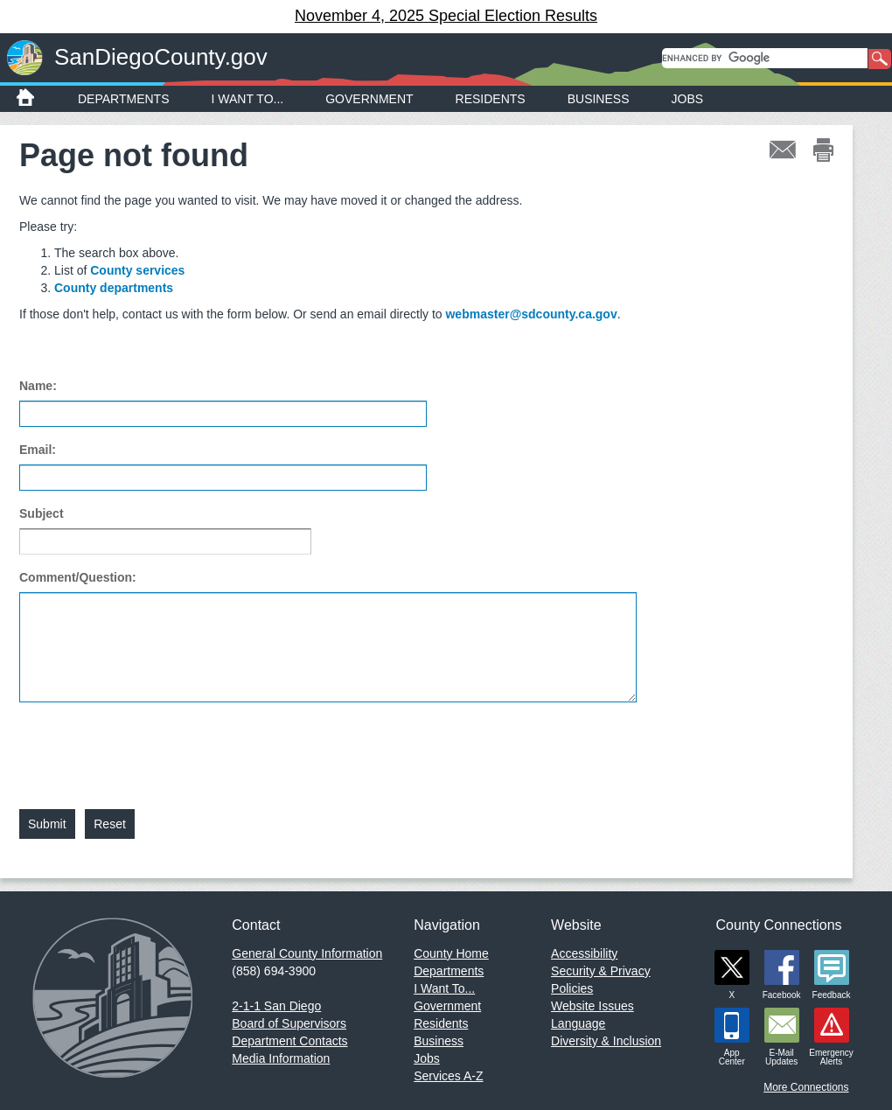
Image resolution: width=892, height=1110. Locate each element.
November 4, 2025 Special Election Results (446, 15)
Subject (41, 513)
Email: (37, 450)
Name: (38, 386)
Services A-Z (448, 1076)
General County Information (307, 953)
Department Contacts (289, 1041)
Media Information (281, 1058)
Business (599, 99)
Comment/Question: (77, 577)
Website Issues (592, 1006)
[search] (765, 58)
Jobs (688, 99)
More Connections (805, 1087)
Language (578, 1023)
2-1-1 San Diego (276, 1006)
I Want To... (248, 99)
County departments (113, 288)
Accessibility (584, 953)
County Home (451, 953)
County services (137, 270)
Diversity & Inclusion (606, 1041)
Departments (124, 99)
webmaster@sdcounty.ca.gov (531, 314)
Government (369, 99)
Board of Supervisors (289, 1023)
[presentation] (152, 745)
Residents (491, 99)
